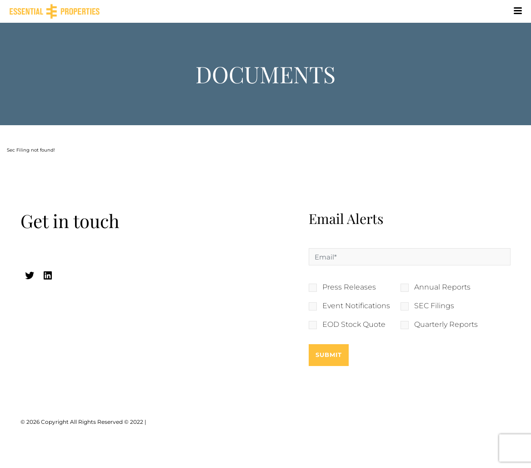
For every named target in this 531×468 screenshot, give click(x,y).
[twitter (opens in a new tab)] (29, 275)
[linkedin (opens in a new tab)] (47, 275)
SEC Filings (434, 306)
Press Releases (349, 287)
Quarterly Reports (446, 324)
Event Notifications (356, 306)
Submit (329, 354)
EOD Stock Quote (354, 324)
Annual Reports (442, 287)
